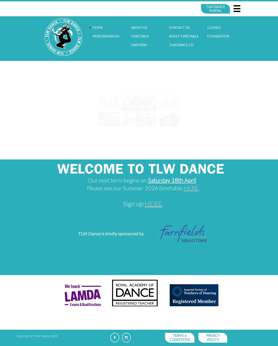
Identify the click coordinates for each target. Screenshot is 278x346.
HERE (191, 188)
